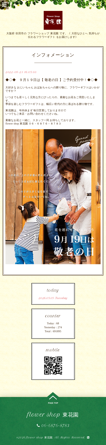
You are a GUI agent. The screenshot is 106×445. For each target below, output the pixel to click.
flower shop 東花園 (53, 414)
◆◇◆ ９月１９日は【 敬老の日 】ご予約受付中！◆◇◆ (51, 80)
